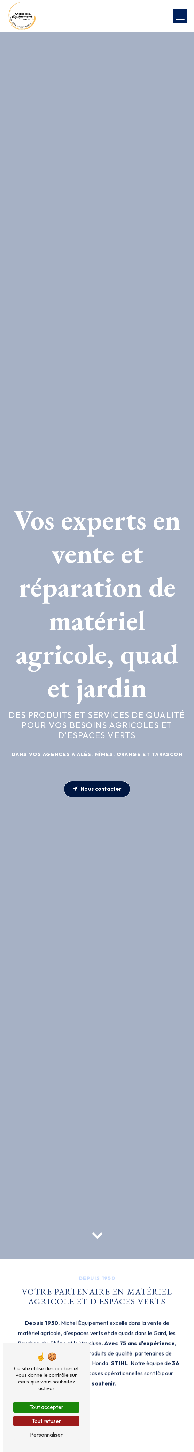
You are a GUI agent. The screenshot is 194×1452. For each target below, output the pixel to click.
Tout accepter (46, 1406)
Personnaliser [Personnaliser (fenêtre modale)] (46, 1434)
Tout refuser (46, 1420)
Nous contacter (97, 789)
